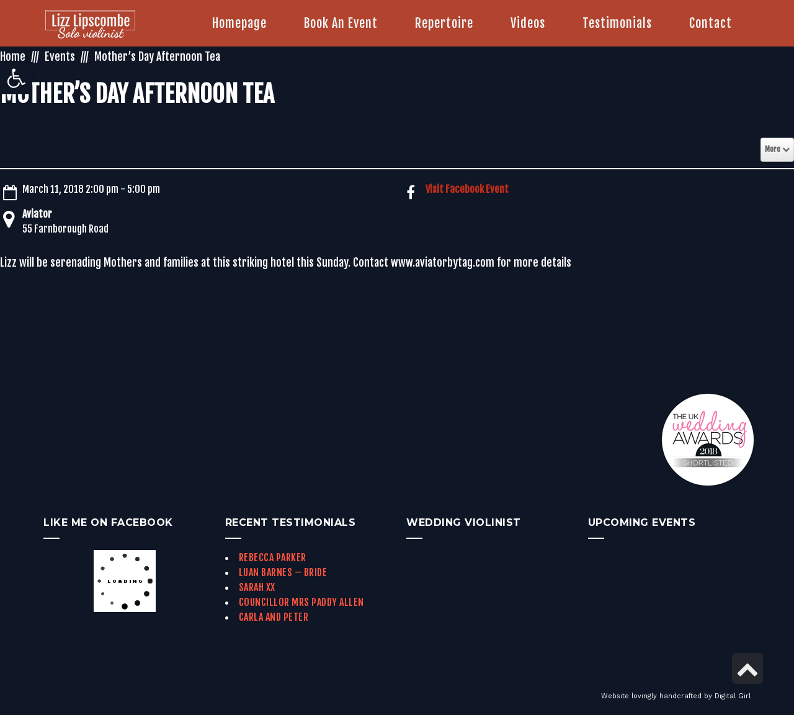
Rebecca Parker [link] (272, 557)
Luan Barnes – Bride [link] (283, 572)
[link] (16, 78)
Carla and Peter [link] (274, 617)
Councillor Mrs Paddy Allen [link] (301, 602)
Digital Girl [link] (733, 696)
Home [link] (12, 56)
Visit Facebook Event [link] (467, 189)
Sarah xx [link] (257, 587)
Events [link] (60, 56)
